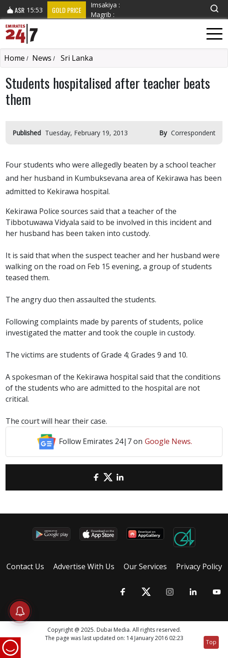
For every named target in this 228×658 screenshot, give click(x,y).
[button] (214, 8)
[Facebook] (96, 477)
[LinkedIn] (120, 477)
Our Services (145, 566)
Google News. (168, 441)
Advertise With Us (83, 566)
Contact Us (25, 566)
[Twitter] (108, 477)
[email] (84, 477)
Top (211, 642)
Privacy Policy (199, 566)
